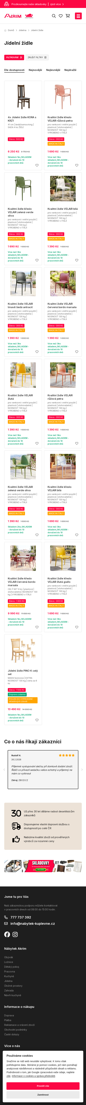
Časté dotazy (11, 1034)
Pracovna (9, 971)
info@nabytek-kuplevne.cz (33, 924)
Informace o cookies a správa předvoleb (33, 1076)
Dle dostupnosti (14, 70)
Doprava (9, 1015)
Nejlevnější (53, 70)
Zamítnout (43, 1094)
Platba (7, 1020)
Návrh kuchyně (12, 995)
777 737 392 (21, 917)
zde (8, 1076)
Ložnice (8, 962)
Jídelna (22, 30)
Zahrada (9, 990)
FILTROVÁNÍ (14, 57)
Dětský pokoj (11, 966)
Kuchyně (9, 976)
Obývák (8, 957)
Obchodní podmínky (15, 1029)
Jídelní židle (37, 30)
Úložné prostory (13, 985)
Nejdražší (70, 70)
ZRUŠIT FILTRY (37, 57)
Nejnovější (35, 70)
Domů (9, 30)
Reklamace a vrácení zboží (19, 1024)
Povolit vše (43, 1086)
